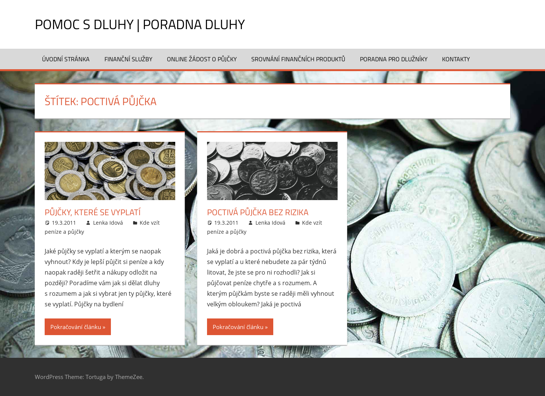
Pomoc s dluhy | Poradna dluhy (140, 24)
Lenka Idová (108, 222)
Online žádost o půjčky (202, 59)
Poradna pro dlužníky (394, 59)
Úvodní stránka (66, 59)
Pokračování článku (75, 327)
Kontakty (456, 59)
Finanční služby (128, 59)
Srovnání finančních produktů (298, 59)
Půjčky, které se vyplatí (92, 212)
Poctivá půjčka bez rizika (257, 212)
